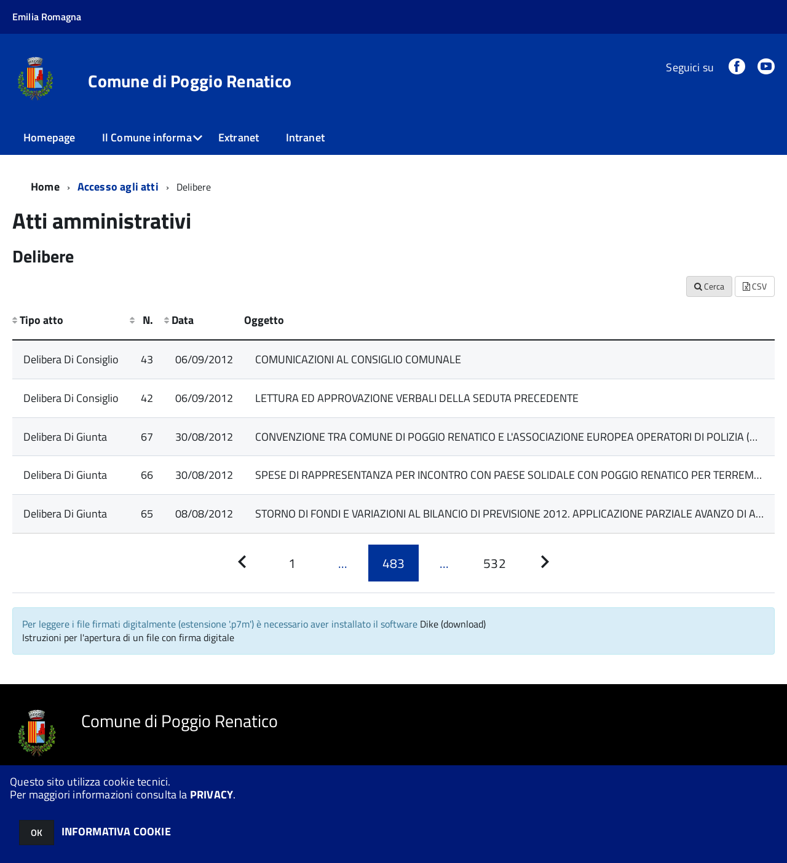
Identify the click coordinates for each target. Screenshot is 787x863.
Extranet (238, 137)
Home (45, 186)
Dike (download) (453, 624)
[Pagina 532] (494, 563)
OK (36, 833)
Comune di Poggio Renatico (189, 81)
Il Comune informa (147, 137)
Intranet (305, 137)
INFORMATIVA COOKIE (116, 831)
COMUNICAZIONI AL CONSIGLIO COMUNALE (358, 359)
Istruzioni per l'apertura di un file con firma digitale (128, 637)
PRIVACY (211, 794)
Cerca (709, 286)
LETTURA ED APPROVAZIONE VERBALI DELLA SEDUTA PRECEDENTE (417, 398)
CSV (755, 286)
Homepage (49, 137)
